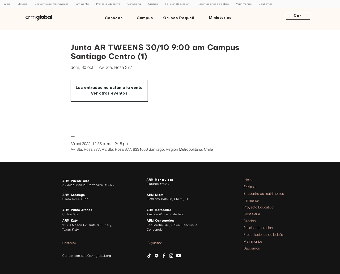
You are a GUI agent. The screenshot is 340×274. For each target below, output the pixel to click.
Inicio (247, 180)
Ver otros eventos (109, 93)
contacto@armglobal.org (92, 255)
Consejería (251, 214)
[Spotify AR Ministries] (156, 255)
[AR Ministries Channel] (178, 255)
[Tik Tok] (149, 255)
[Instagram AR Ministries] (171, 255)
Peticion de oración (256, 227)
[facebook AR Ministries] (164, 255)
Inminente (251, 200)
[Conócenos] (116, 18)
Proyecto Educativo (256, 207)
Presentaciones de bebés (256, 234)
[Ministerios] (221, 18)
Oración (249, 221)
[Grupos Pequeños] (181, 18)
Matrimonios (253, 241)
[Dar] (298, 16)
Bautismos (251, 248)
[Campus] (145, 18)
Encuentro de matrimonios (256, 193)
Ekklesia (249, 186)
